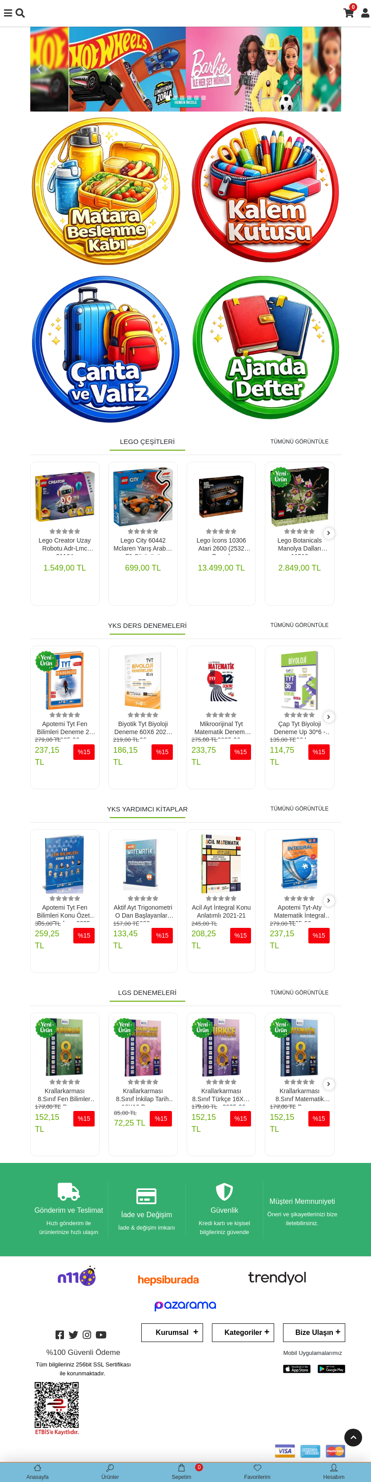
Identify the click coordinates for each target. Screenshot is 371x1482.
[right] (328, 533)
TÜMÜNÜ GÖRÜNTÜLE (300, 442)
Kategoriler (243, 1332)
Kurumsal (172, 1332)
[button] (39, 69)
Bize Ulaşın (314, 1332)
